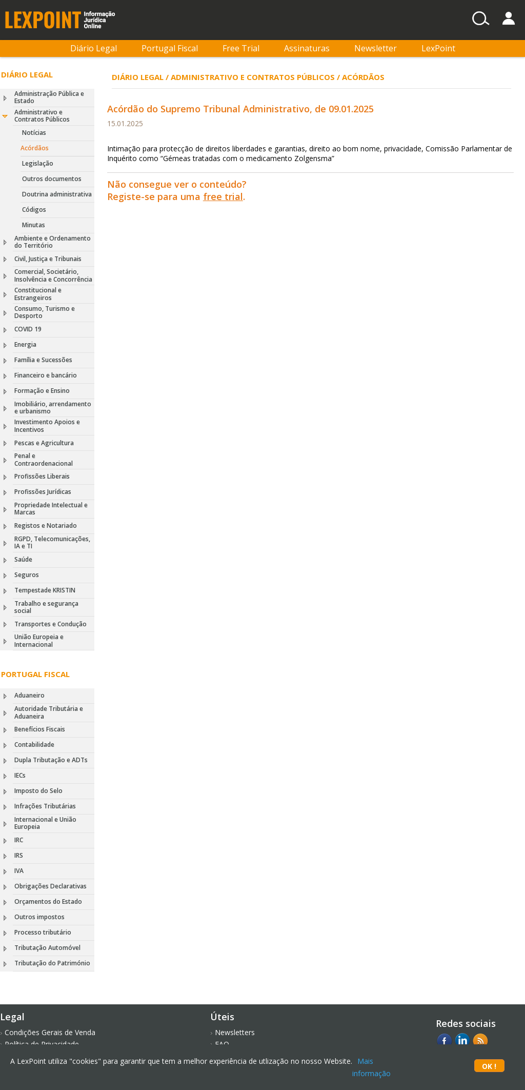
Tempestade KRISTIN (44, 590)
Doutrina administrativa (57, 194)
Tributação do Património (52, 963)
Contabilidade (34, 744)
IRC (18, 840)
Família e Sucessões (43, 359)
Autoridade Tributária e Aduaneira (48, 712)
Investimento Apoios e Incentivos (47, 425)
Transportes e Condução (50, 624)
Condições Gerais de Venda (50, 1032)
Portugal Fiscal (170, 48)
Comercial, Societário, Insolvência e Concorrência (53, 275)
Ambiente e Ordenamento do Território (52, 242)
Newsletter (375, 48)
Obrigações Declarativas (50, 886)
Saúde (23, 559)
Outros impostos (39, 917)
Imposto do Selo (38, 790)
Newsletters (235, 1032)
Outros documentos (52, 178)
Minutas (33, 225)
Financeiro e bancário (45, 375)
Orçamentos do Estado (48, 901)
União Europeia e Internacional (39, 640)
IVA (19, 870)
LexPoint (438, 48)
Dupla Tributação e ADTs (51, 760)
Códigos (34, 209)
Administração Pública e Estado (49, 97)
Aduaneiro (29, 695)
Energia (25, 344)
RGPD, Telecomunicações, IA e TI (52, 542)
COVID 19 (28, 329)
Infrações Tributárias (45, 806)
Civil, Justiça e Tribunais (48, 258)
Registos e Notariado (45, 525)
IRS (18, 855)
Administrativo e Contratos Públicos (42, 116)
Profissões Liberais (42, 476)
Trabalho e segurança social (46, 607)
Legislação (37, 163)
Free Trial (241, 48)
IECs (20, 775)
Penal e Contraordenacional (43, 459)
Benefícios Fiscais (39, 729)
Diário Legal (93, 48)
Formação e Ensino (42, 390)
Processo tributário (42, 932)
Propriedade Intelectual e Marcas (51, 509)
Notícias (34, 132)
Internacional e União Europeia (45, 823)
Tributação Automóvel (47, 947)
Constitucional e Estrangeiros (38, 294)
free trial (223, 196)
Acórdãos (35, 148)
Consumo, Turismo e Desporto (44, 312)
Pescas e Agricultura (44, 443)
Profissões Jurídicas (42, 491)
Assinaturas (307, 48)
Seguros (26, 574)
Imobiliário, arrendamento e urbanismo (52, 407)
